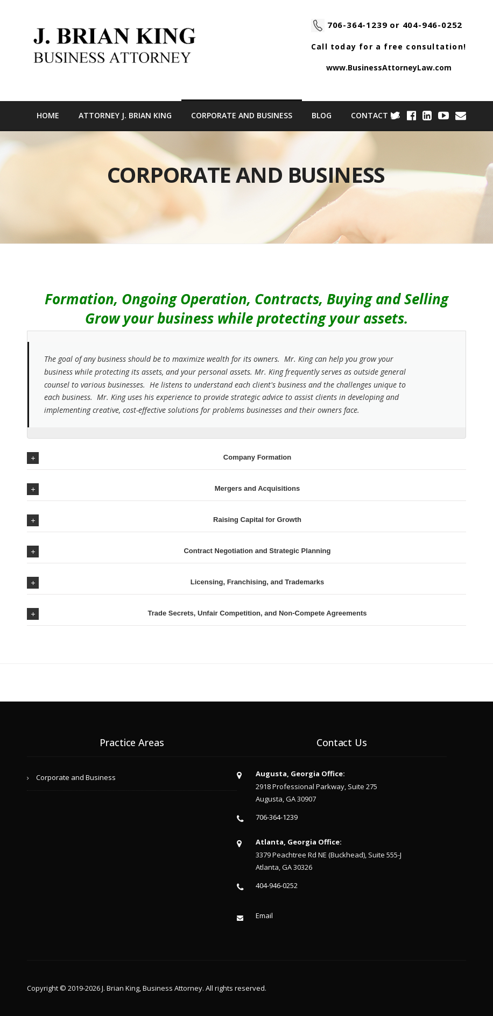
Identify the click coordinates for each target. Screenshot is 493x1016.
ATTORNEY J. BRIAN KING (125, 115)
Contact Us (375, 115)
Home (48, 115)
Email (264, 915)
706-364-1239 (357, 24)
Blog (322, 115)
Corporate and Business (241, 115)
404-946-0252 (433, 24)
